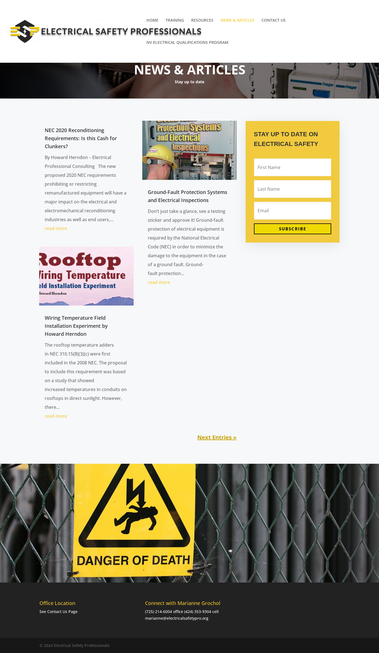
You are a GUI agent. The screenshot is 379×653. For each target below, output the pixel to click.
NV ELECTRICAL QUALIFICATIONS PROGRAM (187, 43)
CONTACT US (273, 20)
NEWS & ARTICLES (237, 20)
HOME (152, 20)
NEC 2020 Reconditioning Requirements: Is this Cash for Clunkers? (81, 138)
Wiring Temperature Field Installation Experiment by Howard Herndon (76, 325)
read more (56, 228)
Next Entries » (216, 437)
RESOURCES (202, 20)
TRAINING (175, 20)
